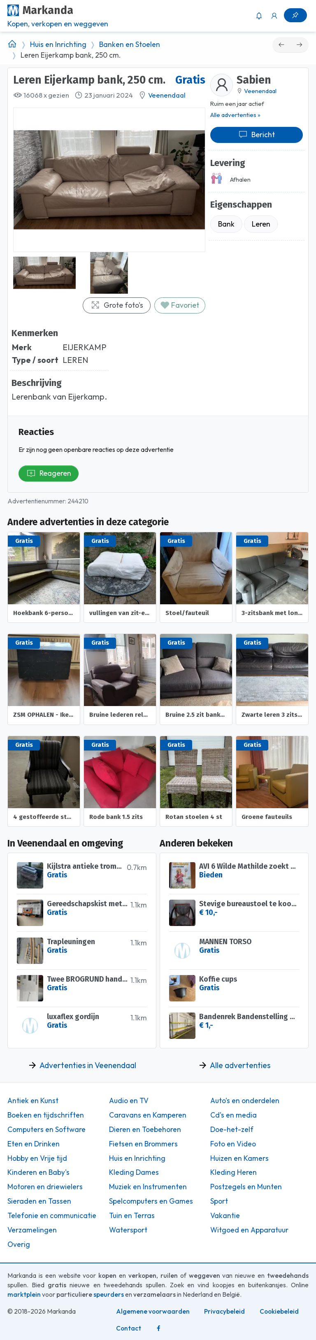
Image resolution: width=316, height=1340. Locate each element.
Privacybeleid (224, 1311)
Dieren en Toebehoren (145, 1129)
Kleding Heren (233, 1172)
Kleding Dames (134, 1172)
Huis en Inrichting (58, 44)
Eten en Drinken (33, 1143)
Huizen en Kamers (239, 1158)
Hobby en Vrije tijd (37, 1158)
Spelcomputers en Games (151, 1201)
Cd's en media (233, 1115)
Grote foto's (117, 305)
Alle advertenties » (235, 115)
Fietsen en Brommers (143, 1143)
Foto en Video (233, 1143)
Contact (128, 1328)
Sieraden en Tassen (39, 1201)
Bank (226, 224)
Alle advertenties (240, 1065)
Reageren (48, 473)
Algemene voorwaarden (153, 1311)
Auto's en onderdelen (244, 1100)
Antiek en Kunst (32, 1100)
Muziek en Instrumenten (148, 1186)
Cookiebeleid (279, 1311)
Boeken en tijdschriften (45, 1115)
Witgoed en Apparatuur (249, 1230)
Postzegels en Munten (246, 1186)
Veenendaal (167, 95)
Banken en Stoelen (129, 44)
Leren (261, 224)
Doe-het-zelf (231, 1129)
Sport (219, 1201)
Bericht (256, 134)
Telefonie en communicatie (51, 1215)
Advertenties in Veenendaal (88, 1065)
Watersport (128, 1230)
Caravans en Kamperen (147, 1115)
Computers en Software (46, 1129)
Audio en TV (129, 1100)
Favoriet (179, 305)
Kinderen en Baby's (38, 1172)
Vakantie (225, 1215)
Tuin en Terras (132, 1215)
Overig (18, 1244)
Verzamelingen (32, 1230)
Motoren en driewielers (45, 1186)
